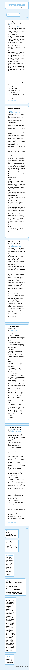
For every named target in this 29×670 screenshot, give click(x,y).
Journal (8, 563)
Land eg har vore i (10, 532)
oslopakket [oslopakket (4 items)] (16, 591)
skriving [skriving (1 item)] (7, 592)
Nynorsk (8, 565)
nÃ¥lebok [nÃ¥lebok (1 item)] (7, 591)
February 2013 (9, 619)
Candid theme (27, 666)
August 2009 (9, 650)
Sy (7, 572)
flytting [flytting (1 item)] (22, 583)
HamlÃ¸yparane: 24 (14, 108)
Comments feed (9, 660)
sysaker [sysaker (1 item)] (15, 592)
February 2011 (9, 627)
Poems (7, 568)
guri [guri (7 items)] (15, 585)
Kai (13, 23)
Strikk (7, 571)
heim (9, 7)
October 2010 (9, 633)
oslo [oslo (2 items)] (13, 591)
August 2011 (9, 624)
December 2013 (9, 613)
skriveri (17, 7)
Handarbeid (9, 560)
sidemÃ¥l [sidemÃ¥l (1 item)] (22, 591)
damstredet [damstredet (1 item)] (18, 583)
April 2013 (8, 616)
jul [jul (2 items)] (23, 586)
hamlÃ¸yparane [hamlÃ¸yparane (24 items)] (11, 586)
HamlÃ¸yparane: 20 (14, 427)
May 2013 (8, 615)
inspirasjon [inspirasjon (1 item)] (18, 586)
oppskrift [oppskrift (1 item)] (10, 591)
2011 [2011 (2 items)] (15, 582)
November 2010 (9, 631)
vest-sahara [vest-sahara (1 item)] (20, 592)
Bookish (8, 558)
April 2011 (8, 626)
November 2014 (9, 606)
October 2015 (9, 605)
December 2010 (9, 630)
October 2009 (9, 647)
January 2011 (9, 629)
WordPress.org (9, 662)
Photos (7, 567)
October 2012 (9, 623)
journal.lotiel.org (16, 4)
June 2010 (8, 636)
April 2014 (8, 609)
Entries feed (9, 659)
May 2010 (8, 637)
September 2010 (9, 634)
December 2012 (9, 620)
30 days (12, 25)
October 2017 (9, 602)
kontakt (13, 7)
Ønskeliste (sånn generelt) (12, 535)
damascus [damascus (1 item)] (14, 583)
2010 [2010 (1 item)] (13, 582)
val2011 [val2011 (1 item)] (18, 592)
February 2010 (9, 641)
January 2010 (9, 643)
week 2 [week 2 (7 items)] (14, 593)
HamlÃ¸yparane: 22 (14, 242)
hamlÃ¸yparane (18, 25)
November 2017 (9, 600)
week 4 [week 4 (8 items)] (22, 593)
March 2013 (9, 617)
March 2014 (9, 610)
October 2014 (9, 607)
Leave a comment (12, 100)
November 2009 (9, 646)
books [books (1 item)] (19, 582)
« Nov (7, 550)
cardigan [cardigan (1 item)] (12, 583)
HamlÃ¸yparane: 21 (14, 326)
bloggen (21, 7)
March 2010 (9, 640)
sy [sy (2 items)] (13, 592)
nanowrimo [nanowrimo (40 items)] (15, 589)
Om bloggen (9, 534)
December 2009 (9, 644)
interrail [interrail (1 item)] (22, 586)
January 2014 (9, 612)
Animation (8, 557)
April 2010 (8, 638)
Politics (8, 570)
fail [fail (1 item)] (20, 583)
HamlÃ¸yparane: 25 (14, 22)
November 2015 (9, 603)
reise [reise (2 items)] (19, 591)
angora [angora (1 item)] (17, 582)
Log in (7, 658)
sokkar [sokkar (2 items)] (10, 592)
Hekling (8, 561)
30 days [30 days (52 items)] (9, 582)
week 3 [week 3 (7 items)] (18, 593)
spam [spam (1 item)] (12, 592)
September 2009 (9, 648)
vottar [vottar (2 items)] (7, 593)
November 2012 (9, 622)
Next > (27, 17)
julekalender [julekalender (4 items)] (9, 587)
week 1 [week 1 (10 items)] (10, 593)
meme (7, 564)
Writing (11, 24)
